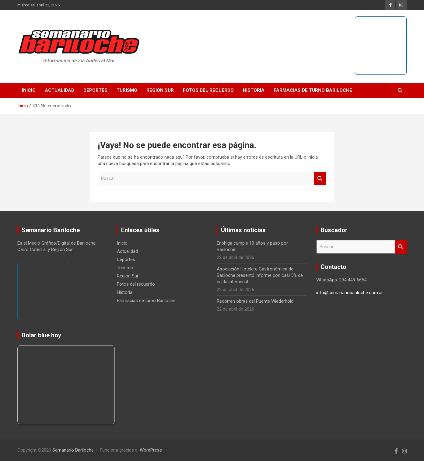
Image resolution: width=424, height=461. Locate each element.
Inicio (29, 90)
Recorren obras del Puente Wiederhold (255, 301)
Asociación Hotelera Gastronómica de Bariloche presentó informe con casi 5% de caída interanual (260, 275)
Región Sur (160, 90)
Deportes (95, 90)
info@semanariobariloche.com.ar (349, 292)
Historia (254, 90)
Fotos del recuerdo (208, 90)
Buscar (320, 178)
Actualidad (59, 90)
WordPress (151, 450)
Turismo (127, 90)
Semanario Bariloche (73, 450)
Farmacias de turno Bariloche (313, 90)
